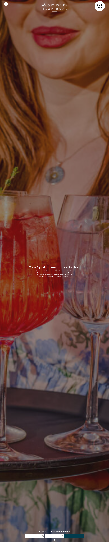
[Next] (105, 271)
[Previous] (4, 271)
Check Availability (74, 536)
